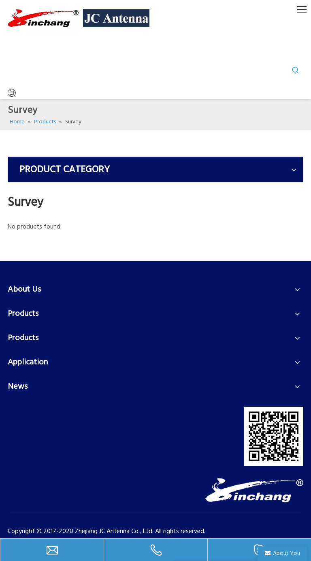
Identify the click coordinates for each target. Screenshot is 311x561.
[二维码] (273, 436)
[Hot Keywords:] (295, 70)
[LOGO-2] (254, 490)
